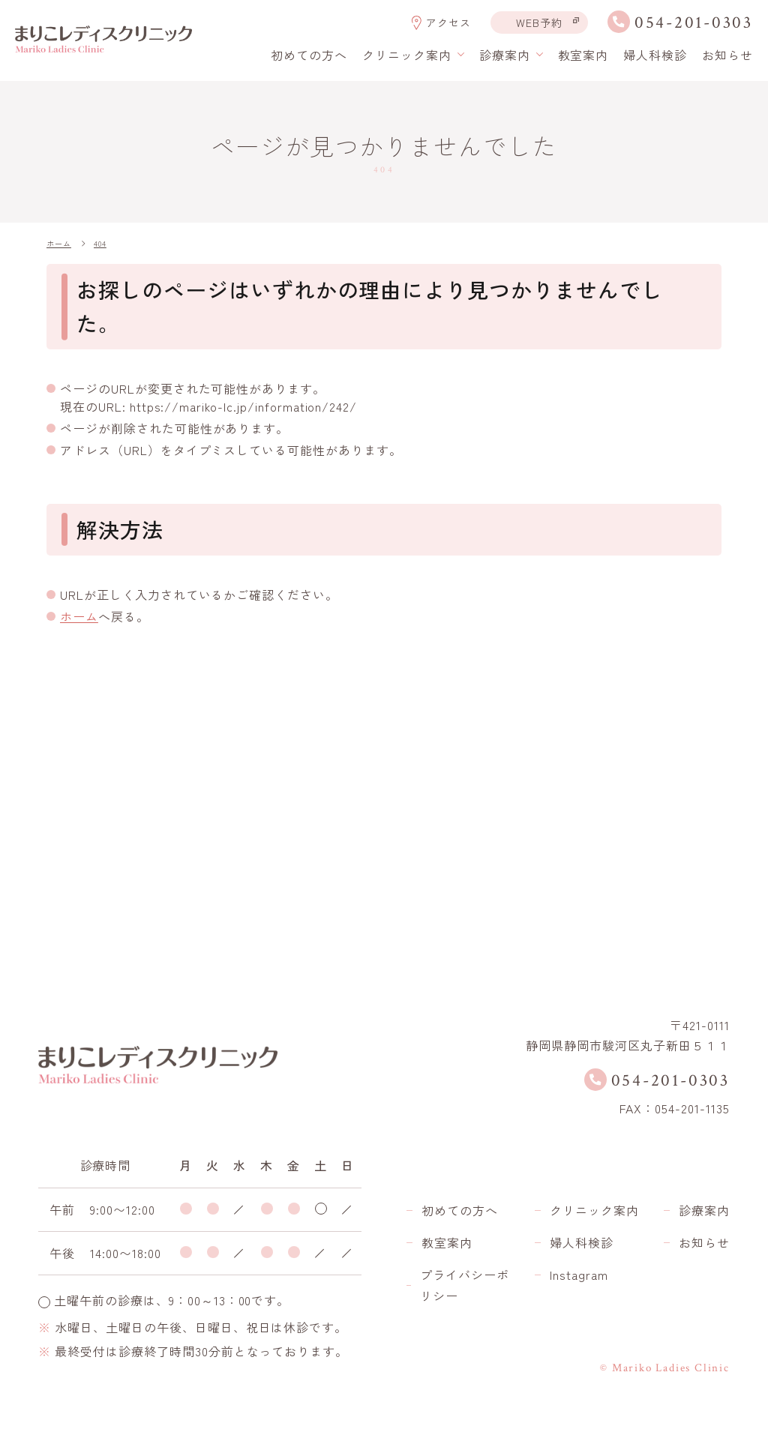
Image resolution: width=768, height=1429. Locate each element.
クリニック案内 (594, 1210)
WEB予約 (539, 22)
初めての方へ (309, 55)
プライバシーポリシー (464, 1285)
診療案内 (704, 1210)
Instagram (579, 1275)
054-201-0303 (693, 23)
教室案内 (583, 55)
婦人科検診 (655, 55)
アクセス (448, 23)
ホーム (79, 616)
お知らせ (727, 55)
